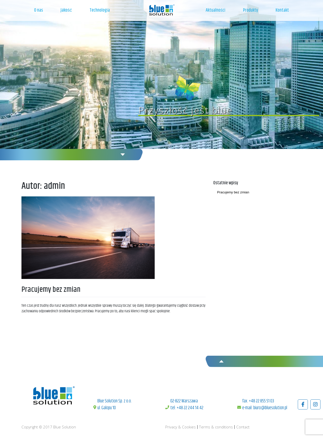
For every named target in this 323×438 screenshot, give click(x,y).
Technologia (100, 10)
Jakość (66, 10)
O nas (38, 10)
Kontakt (282, 10)
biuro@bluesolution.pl (270, 407)
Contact (243, 426)
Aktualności (215, 10)
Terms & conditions (216, 426)
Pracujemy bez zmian (50, 290)
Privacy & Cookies (180, 426)
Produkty (250, 10)
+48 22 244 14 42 (190, 407)
